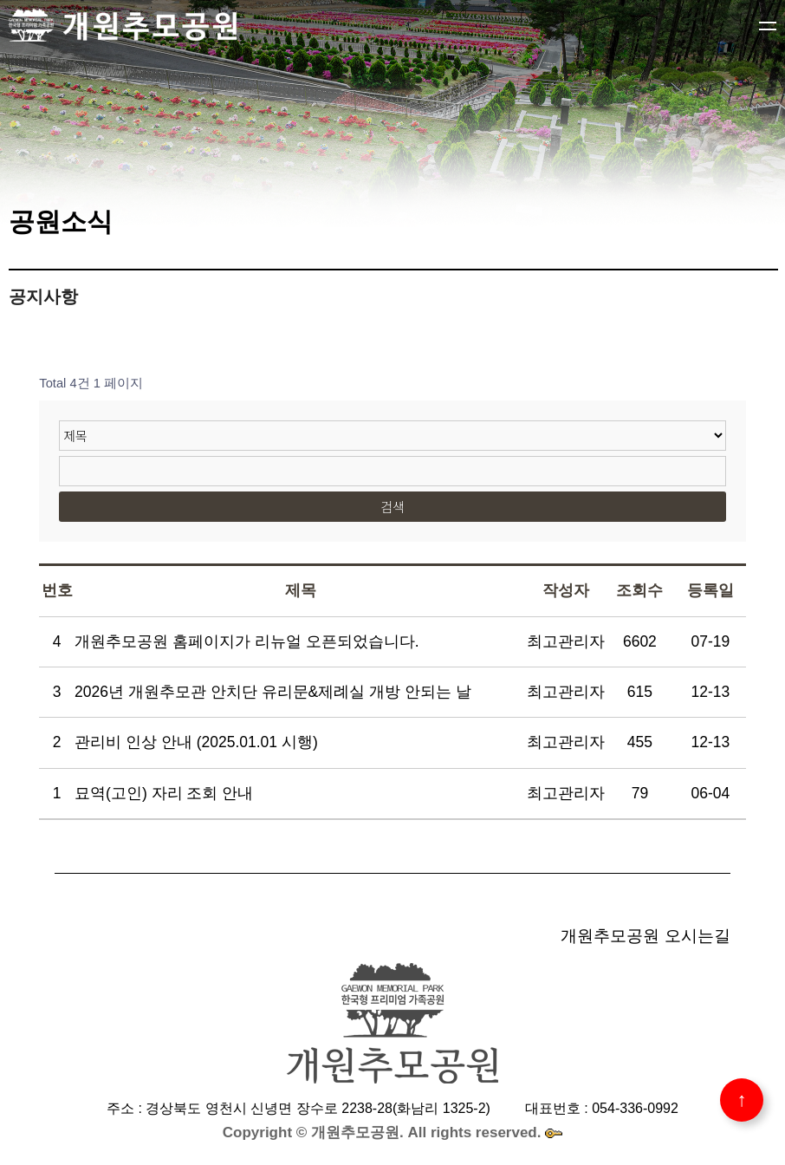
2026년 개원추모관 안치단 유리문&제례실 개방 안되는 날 (273, 691)
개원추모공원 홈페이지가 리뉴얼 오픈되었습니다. (246, 641)
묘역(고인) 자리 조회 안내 (164, 793)
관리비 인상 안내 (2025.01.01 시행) (196, 742)
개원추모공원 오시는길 (645, 936)
